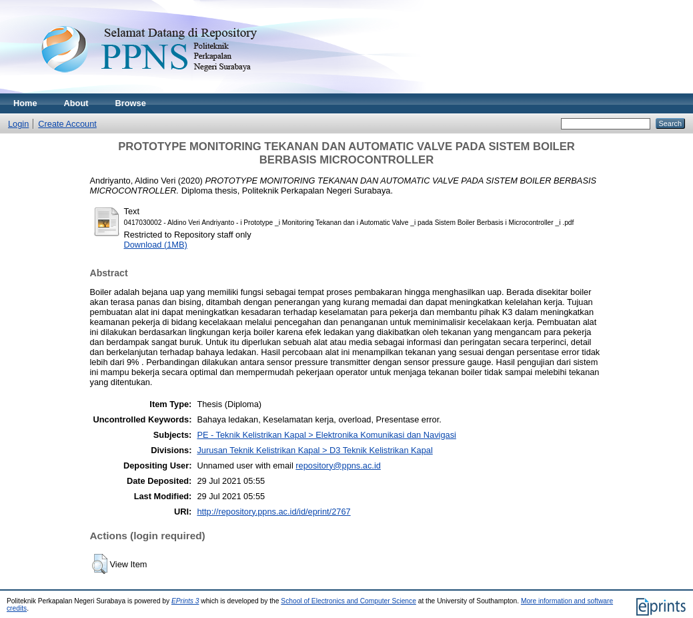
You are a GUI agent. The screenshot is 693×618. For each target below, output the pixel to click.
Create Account (67, 124)
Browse (130, 103)
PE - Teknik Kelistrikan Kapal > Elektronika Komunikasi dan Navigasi (326, 435)
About (76, 103)
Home (25, 103)
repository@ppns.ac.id (338, 465)
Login (18, 124)
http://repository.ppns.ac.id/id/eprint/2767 (273, 512)
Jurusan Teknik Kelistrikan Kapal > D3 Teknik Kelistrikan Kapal (314, 450)
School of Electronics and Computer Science (348, 601)
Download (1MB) (155, 245)
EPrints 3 (185, 601)
